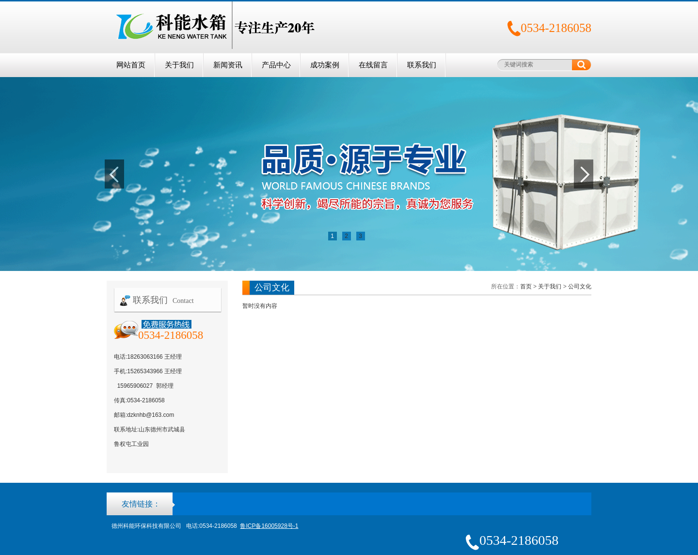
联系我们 (421, 65)
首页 (526, 286)
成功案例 (324, 65)
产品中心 (276, 65)
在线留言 (373, 65)
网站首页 (130, 65)
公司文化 (579, 286)
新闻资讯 (227, 65)
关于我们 (179, 65)
